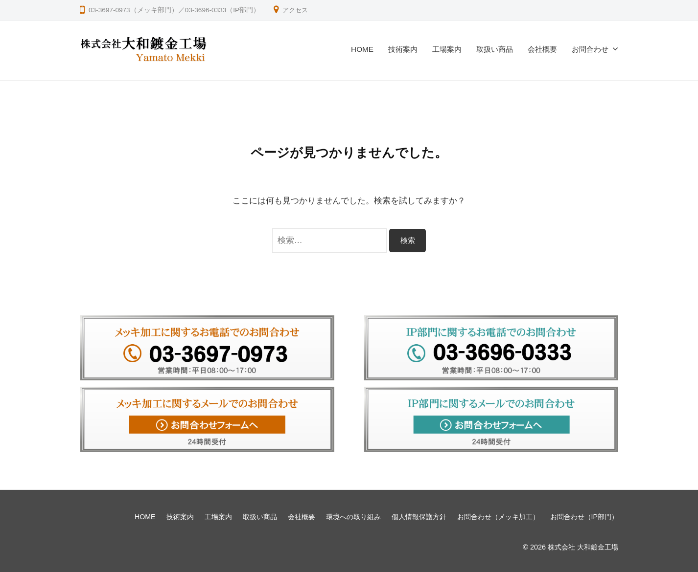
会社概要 (542, 49)
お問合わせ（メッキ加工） (498, 517)
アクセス (296, 10)
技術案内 (403, 49)
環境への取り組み (353, 517)
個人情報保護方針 (418, 517)
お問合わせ (590, 49)
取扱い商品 (494, 49)
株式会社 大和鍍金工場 (583, 547)
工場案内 (447, 49)
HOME (362, 49)
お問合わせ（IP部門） (584, 517)
